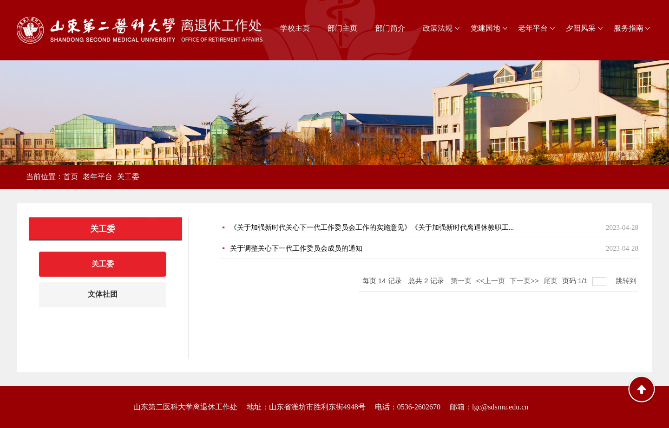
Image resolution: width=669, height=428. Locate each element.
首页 (70, 177)
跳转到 (627, 281)
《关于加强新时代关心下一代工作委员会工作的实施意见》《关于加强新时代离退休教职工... (372, 227)
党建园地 (485, 28)
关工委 (128, 177)
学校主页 (295, 28)
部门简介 (390, 28)
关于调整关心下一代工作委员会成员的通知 (296, 248)
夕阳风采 (581, 28)
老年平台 (533, 28)
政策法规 (438, 28)
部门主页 (342, 28)
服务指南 (628, 28)
